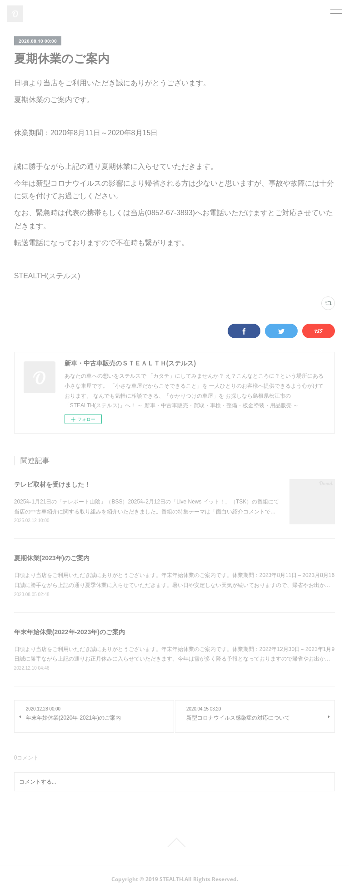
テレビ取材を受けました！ (52, 484)
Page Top (174, 843)
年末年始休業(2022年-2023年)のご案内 (69, 632)
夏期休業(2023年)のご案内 (52, 558)
